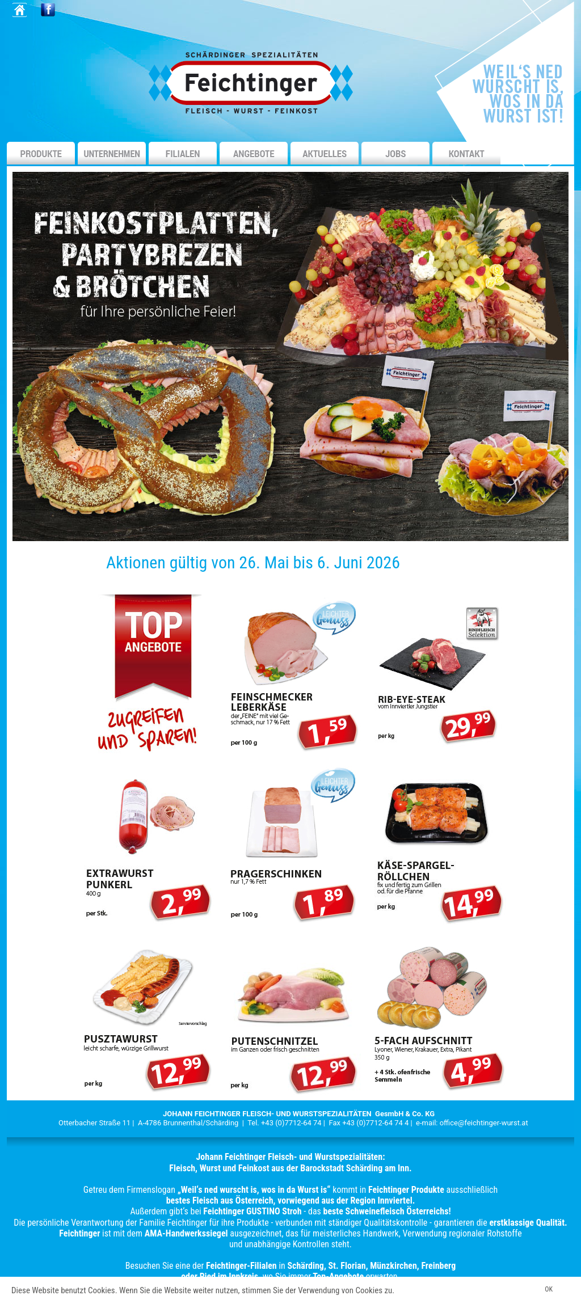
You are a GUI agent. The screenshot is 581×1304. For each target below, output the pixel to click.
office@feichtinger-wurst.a (483, 1123)
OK (549, 1289)
